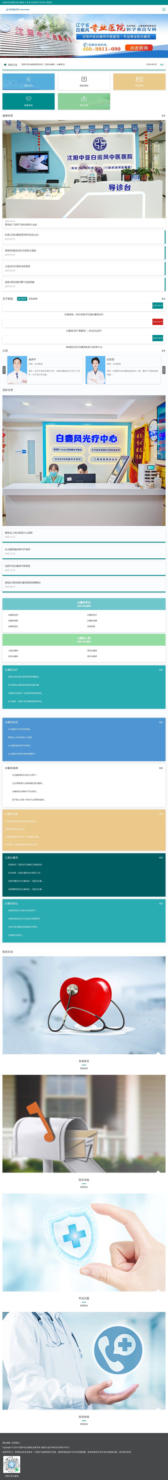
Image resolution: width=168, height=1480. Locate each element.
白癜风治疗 (92, 615)
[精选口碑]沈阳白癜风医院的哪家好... (24, 677)
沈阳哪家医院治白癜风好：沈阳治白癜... (25, 889)
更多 (162, 65)
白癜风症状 (13, 615)
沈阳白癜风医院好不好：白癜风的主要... (22, 837)
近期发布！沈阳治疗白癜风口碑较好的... (25, 864)
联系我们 (16, 1443)
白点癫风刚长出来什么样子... (25, 775)
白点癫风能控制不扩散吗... (20, 745)
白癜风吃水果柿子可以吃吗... (25, 791)
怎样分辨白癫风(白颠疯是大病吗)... (23, 927)
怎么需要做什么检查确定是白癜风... (27, 783)
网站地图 (6, 1443)
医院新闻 (33, 299)
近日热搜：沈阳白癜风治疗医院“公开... (25, 873)
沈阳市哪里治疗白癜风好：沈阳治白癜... (25, 881)
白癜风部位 (13, 626)
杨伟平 (32, 359)
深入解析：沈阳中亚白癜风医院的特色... (25, 701)
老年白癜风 (92, 656)
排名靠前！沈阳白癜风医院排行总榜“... (22, 844)
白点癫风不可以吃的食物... (20, 729)
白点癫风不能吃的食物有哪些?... (22, 754)
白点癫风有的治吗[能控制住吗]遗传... (21, 821)
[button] (163, 55)
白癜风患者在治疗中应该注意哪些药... (24, 919)
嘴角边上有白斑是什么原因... (20, 737)
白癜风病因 (13, 621)
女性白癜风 (13, 656)
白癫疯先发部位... (16, 935)
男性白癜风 (92, 650)
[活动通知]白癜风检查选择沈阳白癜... (24, 685)
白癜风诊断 (92, 621)
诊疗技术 (22, 299)
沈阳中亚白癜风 (25, 1447)
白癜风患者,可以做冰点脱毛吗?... (22, 910)
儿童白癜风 (13, 650)
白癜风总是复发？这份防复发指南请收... (25, 693)
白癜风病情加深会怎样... (15, 829)
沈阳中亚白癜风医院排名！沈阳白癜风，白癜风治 (43, 64)
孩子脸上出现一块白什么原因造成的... (28, 800)
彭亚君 (110, 359)
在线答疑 (91, 626)
